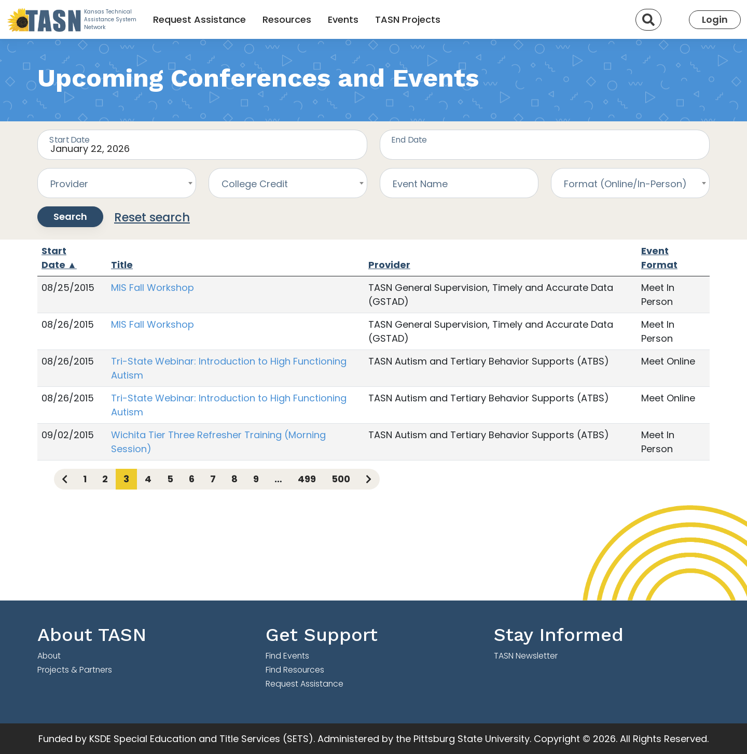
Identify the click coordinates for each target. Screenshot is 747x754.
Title (122, 264)
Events (343, 19)
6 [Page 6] (192, 478)
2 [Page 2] (105, 478)
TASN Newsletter (526, 656)
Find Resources (295, 670)
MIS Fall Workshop (152, 287)
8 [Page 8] (234, 478)
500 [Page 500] (340, 478)
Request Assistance (199, 19)
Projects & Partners (74, 670)
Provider (389, 264)
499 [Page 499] (307, 478)
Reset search (152, 217)
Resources (286, 19)
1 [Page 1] (85, 478)
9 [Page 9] (256, 478)
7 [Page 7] (213, 478)
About (49, 656)
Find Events (287, 656)
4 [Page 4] (148, 478)
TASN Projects (407, 19)
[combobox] (116, 183)
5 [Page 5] (170, 478)
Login (715, 19)
